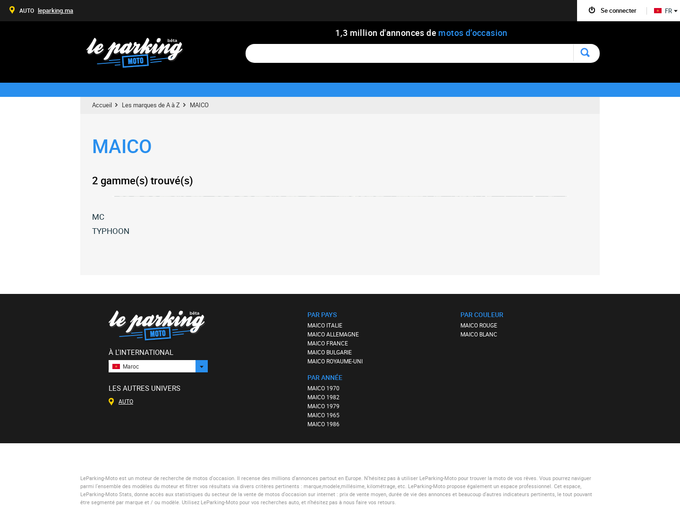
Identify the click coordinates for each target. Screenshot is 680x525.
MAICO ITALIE (324, 325)
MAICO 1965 (323, 415)
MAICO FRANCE (327, 343)
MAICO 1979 (323, 406)
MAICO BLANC (478, 334)
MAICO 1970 (323, 388)
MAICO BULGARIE (329, 352)
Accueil (102, 105)
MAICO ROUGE (478, 325)
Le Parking (140, 55)
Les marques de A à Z (151, 105)
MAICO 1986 (323, 424)
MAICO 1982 (323, 397)
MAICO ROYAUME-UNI (335, 361)
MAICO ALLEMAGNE (333, 334)
